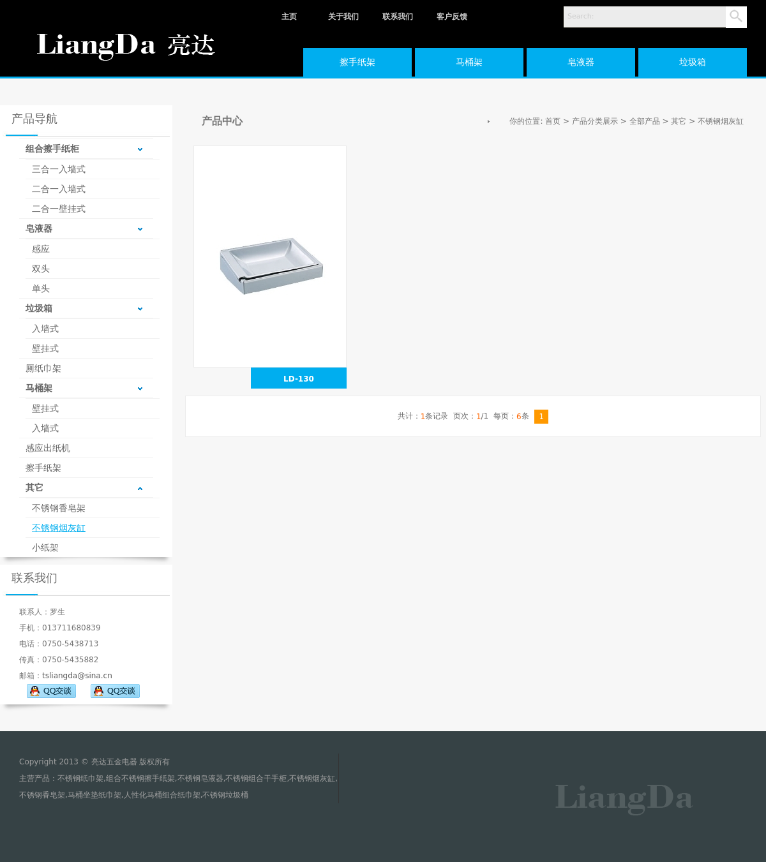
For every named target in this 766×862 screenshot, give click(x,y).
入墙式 (45, 328)
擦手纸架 (357, 62)
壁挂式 (45, 348)
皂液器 (580, 62)
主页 (289, 16)
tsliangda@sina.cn (77, 675)
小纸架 (45, 547)
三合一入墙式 (59, 169)
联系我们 (397, 16)
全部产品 (644, 121)
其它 (34, 487)
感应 (41, 249)
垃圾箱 (692, 62)
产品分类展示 (595, 121)
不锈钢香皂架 (59, 508)
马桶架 (469, 62)
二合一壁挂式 (59, 209)
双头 (41, 269)
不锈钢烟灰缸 (59, 528)
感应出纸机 (48, 448)
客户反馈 (452, 16)
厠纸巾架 (43, 368)
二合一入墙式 (59, 189)
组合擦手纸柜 (52, 149)
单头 (41, 288)
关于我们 (343, 16)
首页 (552, 121)
